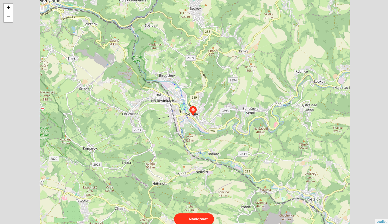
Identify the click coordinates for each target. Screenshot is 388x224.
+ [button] (8, 8)
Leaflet (381, 216)
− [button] (8, 17)
